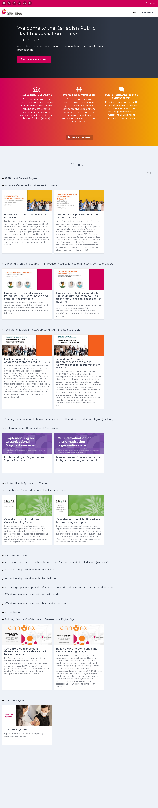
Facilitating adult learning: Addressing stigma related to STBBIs (42, 329)
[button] (146, 3)
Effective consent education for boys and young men (35, 603)
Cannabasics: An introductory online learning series (35, 490)
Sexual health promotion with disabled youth (31, 578)
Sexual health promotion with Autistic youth (30, 569)
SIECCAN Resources (16, 555)
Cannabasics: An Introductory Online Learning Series (22, 521)
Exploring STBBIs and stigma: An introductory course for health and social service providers (58, 263)
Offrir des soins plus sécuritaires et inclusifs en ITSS (77, 216)
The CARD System (15, 700)
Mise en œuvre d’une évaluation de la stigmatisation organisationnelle (78, 459)
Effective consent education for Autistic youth (31, 594)
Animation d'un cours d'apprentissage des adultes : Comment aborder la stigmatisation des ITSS (78, 363)
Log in (153, 3)
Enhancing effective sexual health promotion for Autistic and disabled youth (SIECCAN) (56, 562)
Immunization (12, 612)
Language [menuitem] (145, 12)
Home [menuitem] (132, 12)
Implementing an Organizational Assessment (31, 428)
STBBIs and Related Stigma (20, 178)
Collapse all (151, 172)
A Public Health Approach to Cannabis (27, 483)
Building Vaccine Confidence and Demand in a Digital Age (39, 619)
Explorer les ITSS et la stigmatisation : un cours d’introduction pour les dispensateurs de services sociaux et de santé (78, 297)
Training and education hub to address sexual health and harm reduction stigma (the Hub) (58, 419)
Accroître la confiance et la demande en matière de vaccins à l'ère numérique (25, 651)
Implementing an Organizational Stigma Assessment (24, 459)
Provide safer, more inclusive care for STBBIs (30, 185)
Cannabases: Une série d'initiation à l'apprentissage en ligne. (78, 521)
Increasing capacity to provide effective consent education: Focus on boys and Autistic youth (59, 587)
